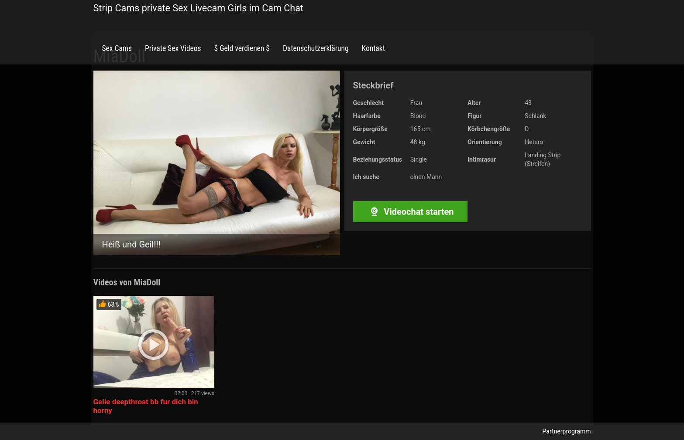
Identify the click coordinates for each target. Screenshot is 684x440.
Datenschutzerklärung (316, 48)
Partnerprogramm (567, 431)
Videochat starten (410, 211)
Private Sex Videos (173, 48)
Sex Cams (117, 48)
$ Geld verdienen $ (242, 48)
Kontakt (373, 48)
